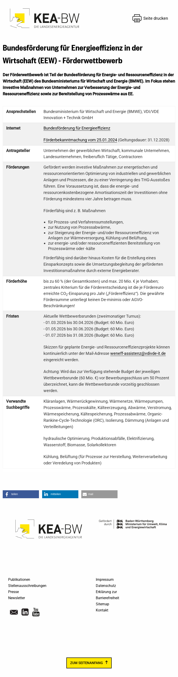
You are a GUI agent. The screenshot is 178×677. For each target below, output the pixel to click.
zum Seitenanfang (86, 663)
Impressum (105, 579)
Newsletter (16, 598)
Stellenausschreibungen (27, 586)
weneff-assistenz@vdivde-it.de (138, 353)
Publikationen (19, 579)
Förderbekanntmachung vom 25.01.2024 (80, 139)
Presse (13, 592)
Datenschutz (106, 586)
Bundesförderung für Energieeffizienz (76, 128)
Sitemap (102, 604)
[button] (21, 494)
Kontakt (102, 610)
